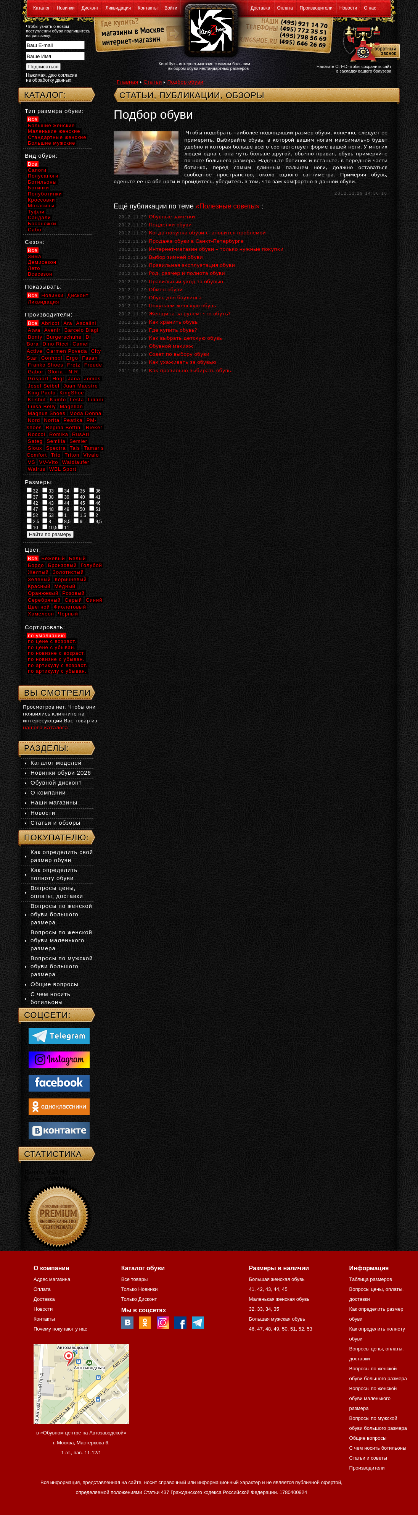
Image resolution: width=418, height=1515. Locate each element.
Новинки (66, 8)
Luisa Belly (42, 406)
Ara (67, 323)
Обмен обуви (165, 289)
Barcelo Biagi (81, 330)
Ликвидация (118, 8)
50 (79, 509)
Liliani (95, 399)
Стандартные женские (57, 137)
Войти (170, 8)
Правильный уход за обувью (186, 281)
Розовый (73, 593)
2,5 (33, 521)
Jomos (92, 378)
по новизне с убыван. (56, 659)
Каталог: (45, 95)
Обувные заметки (172, 217)
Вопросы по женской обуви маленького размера (61, 940)
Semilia (56, 441)
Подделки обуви (170, 225)
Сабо (34, 230)
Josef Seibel (43, 386)
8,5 (64, 521)
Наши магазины (54, 802)
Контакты (148, 8)
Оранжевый (43, 593)
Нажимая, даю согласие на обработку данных (51, 78)
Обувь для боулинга (175, 297)
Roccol (36, 434)
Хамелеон (41, 614)
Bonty (35, 337)
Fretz (73, 365)
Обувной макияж (171, 346)
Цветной (39, 607)
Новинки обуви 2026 (61, 772)
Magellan (71, 406)
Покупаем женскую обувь (182, 305)
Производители (316, 8)
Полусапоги (43, 176)
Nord (34, 420)
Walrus (36, 469)
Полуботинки (45, 194)
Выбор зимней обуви (176, 257)
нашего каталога (45, 727)
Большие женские (51, 125)
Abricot (50, 323)
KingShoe (71, 393)
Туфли (36, 212)
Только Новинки (139, 1289)
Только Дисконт (139, 1299)
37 (32, 497)
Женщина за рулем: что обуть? (190, 314)
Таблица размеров (370, 1279)
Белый (77, 558)
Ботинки (38, 188)
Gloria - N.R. (63, 372)
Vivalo (91, 455)
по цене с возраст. (52, 641)
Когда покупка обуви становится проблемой (207, 233)
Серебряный (44, 600)
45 (79, 503)
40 (79, 497)
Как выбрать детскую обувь (185, 338)
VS (31, 462)
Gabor (35, 372)
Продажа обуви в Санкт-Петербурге (196, 241)
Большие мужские (51, 143)
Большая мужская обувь (277, 1319)
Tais (75, 448)
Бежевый (53, 558)
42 (32, 503)
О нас (370, 8)
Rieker (94, 427)
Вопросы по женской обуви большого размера (61, 914)
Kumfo (58, 399)
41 (95, 497)
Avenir (52, 330)
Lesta (77, 399)
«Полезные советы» (228, 206)
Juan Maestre (80, 386)
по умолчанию (46, 635)
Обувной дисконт (56, 782)
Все (32, 119)
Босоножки (42, 223)
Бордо (36, 565)
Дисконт (90, 8)
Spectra (56, 448)
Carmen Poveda (67, 351)
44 (63, 503)
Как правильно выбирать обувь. (191, 370)
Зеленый (39, 579)
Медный (64, 586)
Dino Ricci (56, 344)
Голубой (91, 565)
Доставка (260, 8)
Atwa (34, 330)
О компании (48, 792)
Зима (34, 256)
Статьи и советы (368, 1458)
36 (95, 491)
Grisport (38, 378)
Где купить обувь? (173, 330)
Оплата (285, 8)
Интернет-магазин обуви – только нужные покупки (216, 249)
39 (63, 497)
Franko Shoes (45, 365)
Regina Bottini (64, 427)
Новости (348, 8)
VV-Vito (48, 462)
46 (95, 503)
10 (32, 527)
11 (63, 527)
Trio (56, 455)
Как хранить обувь (173, 322)
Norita (51, 420)
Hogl (58, 378)
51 (95, 509)
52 (32, 515)
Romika (58, 434)
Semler (78, 441)
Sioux (35, 448)
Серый (73, 600)
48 (48, 509)
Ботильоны (42, 182)
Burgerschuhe (64, 337)
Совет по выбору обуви (179, 354)
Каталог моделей (56, 762)
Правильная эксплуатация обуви (192, 265)
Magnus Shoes (47, 413)
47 (32, 509)
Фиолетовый (70, 607)
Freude (93, 365)
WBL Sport (62, 469)
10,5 (50, 527)
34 (63, 491)
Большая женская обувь (276, 1279)
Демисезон (42, 262)
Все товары (134, 1279)
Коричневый (71, 579)
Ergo (72, 358)
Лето (34, 268)
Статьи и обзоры (55, 822)
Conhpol (51, 358)
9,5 (95, 521)
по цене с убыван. (52, 647)
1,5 (80, 515)
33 (48, 491)
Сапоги (37, 170)
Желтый (38, 572)
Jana (74, 378)
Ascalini (86, 323)
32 (32, 491)
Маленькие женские (54, 131)
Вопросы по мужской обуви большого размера (62, 966)
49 (63, 509)
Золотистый (68, 572)
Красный (39, 586)
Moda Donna (85, 413)
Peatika (72, 420)
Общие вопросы (55, 984)
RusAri (80, 434)
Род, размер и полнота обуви (187, 273)
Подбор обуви (185, 82)
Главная (127, 82)
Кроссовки (41, 200)
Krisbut (37, 399)
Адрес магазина (52, 1279)
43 (48, 503)
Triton (71, 455)
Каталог (41, 8)
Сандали (39, 217)
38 (48, 497)
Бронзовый (62, 565)
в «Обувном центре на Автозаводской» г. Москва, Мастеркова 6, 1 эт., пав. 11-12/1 (81, 1442)
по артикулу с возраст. (57, 665)
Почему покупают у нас (60, 1329)
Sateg (35, 441)
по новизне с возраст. (56, 653)
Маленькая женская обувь (279, 1299)
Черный (68, 614)
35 (79, 491)
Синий (94, 600)
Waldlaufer (76, 462)
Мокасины (41, 205)
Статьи (152, 82)
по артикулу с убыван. (57, 671)
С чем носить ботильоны (378, 1448)
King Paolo (42, 393)
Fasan (90, 358)
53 (48, 515)
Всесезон (40, 274)
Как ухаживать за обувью (182, 362)
